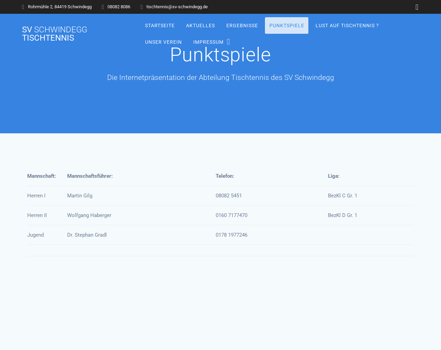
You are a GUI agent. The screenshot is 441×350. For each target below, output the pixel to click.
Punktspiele (286, 25)
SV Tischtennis (54, 33)
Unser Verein (163, 41)
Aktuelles (200, 25)
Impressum (208, 41)
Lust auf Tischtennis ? (347, 25)
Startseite (159, 25)
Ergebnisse (242, 25)
